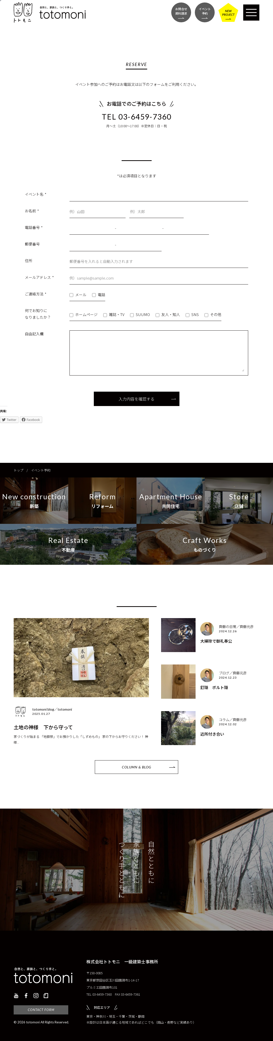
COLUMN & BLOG (136, 767)
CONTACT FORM (41, 1010)
